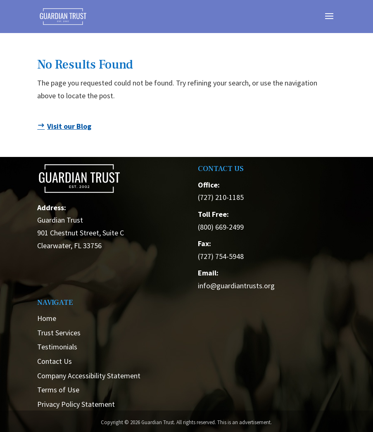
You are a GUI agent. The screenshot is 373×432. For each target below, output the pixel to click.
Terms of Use (58, 389)
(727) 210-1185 (221, 197)
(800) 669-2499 (221, 227)
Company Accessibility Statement (88, 375)
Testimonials (57, 346)
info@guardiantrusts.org (236, 285)
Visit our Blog (69, 126)
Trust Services (59, 332)
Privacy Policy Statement (76, 404)
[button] (329, 21)
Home (46, 318)
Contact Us (54, 361)
